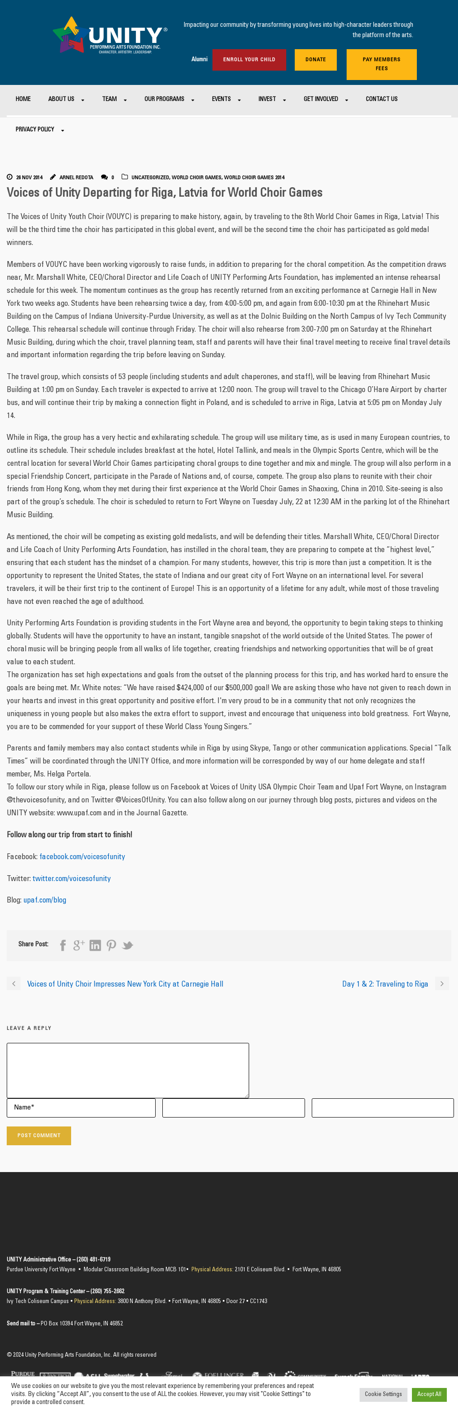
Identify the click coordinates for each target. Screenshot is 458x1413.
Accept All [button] (429, 1395)
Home (23, 100)
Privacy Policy (35, 130)
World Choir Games (196, 178)
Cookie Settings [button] (383, 1395)
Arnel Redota (76, 178)
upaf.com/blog (44, 901)
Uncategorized (150, 178)
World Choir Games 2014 (254, 178)
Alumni (199, 60)
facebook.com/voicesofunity (82, 857)
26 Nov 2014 (29, 178)
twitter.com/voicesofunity (72, 879)
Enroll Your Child (249, 60)
